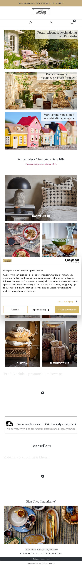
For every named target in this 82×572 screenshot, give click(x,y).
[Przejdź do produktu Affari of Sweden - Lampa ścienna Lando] (41, 408)
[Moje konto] (51, 25)
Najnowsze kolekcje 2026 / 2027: (41, 3)
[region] (41, 51)
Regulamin (30, 555)
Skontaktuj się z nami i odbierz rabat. (41, 165)
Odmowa (15, 309)
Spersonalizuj (41, 309)
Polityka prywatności (47, 555)
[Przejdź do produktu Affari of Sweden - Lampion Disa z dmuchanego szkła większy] (41, 491)
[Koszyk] (71, 24)
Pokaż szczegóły (65, 301)
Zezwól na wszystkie (66, 309)
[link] (41, 51)
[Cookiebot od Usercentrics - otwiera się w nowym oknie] (67, 261)
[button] (10, 24)
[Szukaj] (30, 24)
